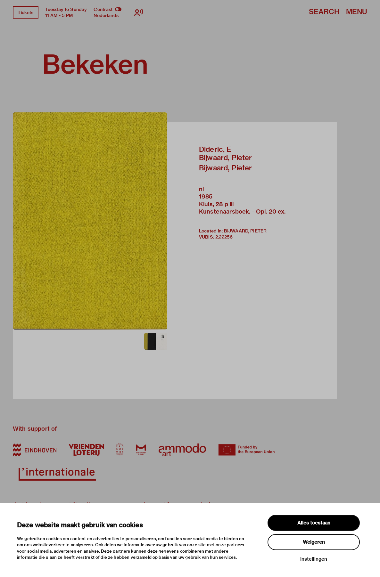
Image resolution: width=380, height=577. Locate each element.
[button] (90, 220)
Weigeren (314, 542)
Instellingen (313, 559)
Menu (356, 12)
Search (324, 12)
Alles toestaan (313, 523)
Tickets (25, 12)
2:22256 (224, 237)
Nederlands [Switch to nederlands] (106, 15)
